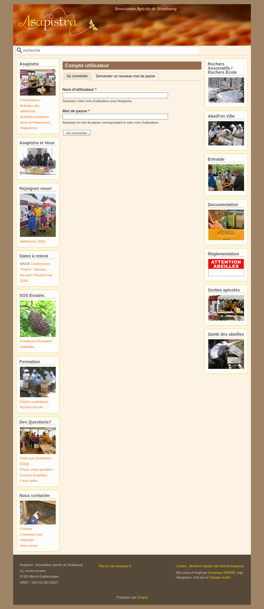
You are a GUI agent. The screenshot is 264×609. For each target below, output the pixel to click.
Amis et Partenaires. (35, 122)
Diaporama (28, 128)
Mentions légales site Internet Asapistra (216, 566)
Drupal (142, 597)
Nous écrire (29, 545)
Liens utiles (28, 480)
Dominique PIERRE (221, 572)
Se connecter (79, 75)
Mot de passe (76, 111)
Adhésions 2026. (33, 241)
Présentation (30, 100)
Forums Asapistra (33, 475)
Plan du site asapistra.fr (114, 566)
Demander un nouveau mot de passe (125, 76)
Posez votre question (36, 469)
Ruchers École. (32, 407)
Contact (26, 528)
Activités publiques (34, 117)
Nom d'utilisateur (80, 89)
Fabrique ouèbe (220, 577)
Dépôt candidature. (34, 402)
